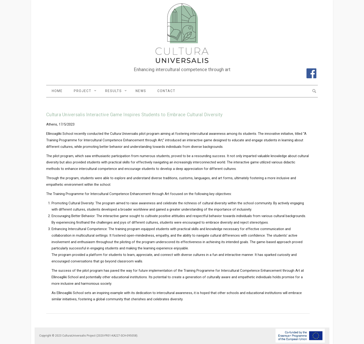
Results (113, 91)
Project (82, 91)
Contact (166, 91)
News (141, 91)
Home (57, 91)
